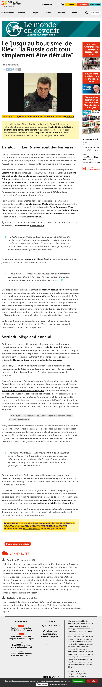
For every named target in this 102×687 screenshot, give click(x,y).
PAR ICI (70, 116)
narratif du (47, 289)
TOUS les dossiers (31, 528)
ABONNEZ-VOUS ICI (14, 526)
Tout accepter (78, 681)
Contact (74, 13)
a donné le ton (37, 225)
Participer (61, 13)
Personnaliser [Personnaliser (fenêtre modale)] (42, 684)
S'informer (21, 13)
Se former (47, 13)
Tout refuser (92, 681)
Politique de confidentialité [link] (58, 684)
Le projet (34, 13)
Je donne (83, 5)
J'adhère (70, 5)
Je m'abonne (95, 5)
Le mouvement (7, 13)
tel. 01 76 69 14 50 (7, 7)
